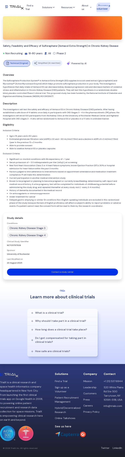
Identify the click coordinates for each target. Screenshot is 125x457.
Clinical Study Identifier (18, 241)
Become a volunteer (103, 7)
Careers (88, 403)
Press (86, 396)
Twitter (105, 445)
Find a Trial (61, 378)
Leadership (90, 384)
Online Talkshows (65, 415)
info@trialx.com (113, 403)
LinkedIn (117, 445)
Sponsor (11, 250)
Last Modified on (15, 259)
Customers (90, 390)
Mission (87, 378)
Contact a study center (62, 272)
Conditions (12, 223)
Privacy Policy (91, 409)
